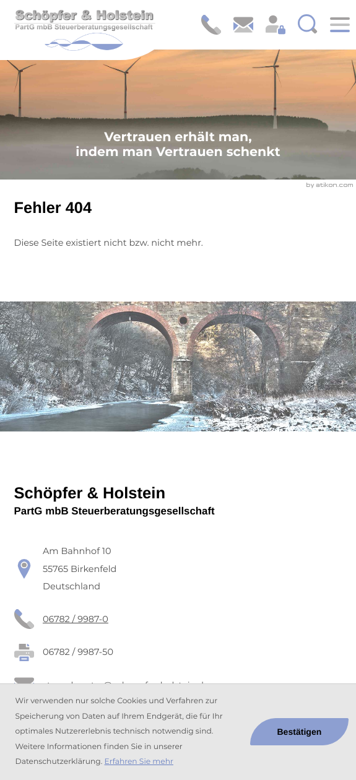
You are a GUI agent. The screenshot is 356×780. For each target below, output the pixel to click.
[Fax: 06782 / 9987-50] (78, 652)
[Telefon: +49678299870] (75, 619)
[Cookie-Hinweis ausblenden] (299, 731)
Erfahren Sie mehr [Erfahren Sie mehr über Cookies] (139, 761)
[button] (211, 24)
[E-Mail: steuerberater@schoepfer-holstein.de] (243, 24)
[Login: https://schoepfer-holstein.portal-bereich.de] (275, 24)
